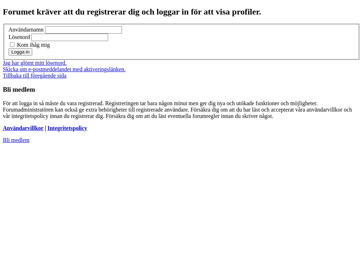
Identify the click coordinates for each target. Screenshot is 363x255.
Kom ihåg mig (30, 45)
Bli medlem (16, 140)
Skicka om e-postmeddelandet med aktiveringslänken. (64, 69)
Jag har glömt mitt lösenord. (35, 63)
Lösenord (19, 37)
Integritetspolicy (67, 128)
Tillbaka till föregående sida (34, 76)
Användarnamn (26, 30)
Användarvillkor (23, 128)
